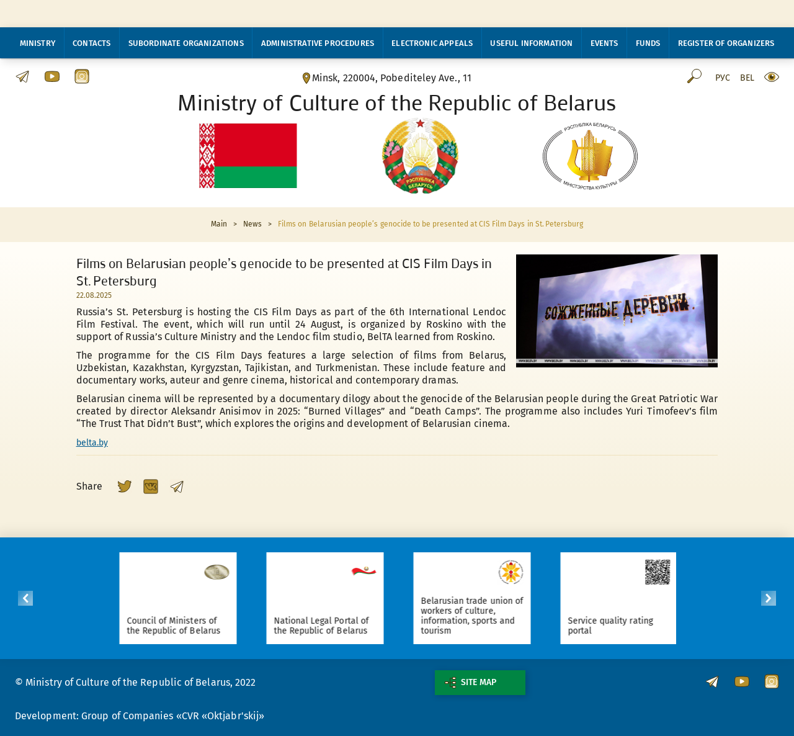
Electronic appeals (432, 43)
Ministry (37, 43)
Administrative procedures (317, 43)
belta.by (92, 443)
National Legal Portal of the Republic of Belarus (330, 626)
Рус (722, 78)
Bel (747, 78)
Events (604, 43)
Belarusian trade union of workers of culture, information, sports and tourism (481, 616)
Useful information (531, 43)
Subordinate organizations (186, 43)
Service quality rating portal (620, 626)
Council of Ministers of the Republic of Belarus (183, 626)
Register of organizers (726, 43)
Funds (648, 43)
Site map (470, 682)
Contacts (91, 43)
